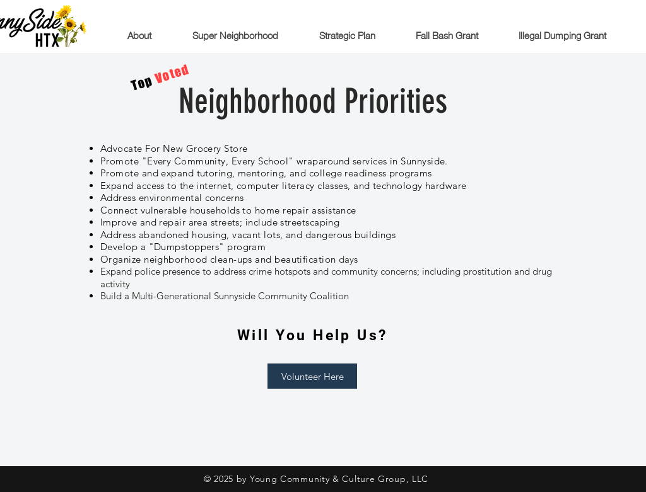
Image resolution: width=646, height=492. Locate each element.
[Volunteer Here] (312, 376)
